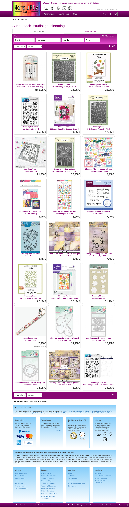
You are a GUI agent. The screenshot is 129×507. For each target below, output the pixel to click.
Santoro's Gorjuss (68, 411)
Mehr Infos (58, 431)
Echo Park (110, 411)
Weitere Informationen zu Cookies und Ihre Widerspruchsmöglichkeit (104, 505)
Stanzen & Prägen (46, 481)
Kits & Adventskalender (48, 496)
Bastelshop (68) (38, 31)
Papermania (71, 413)
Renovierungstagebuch (21, 488)
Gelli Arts (27, 413)
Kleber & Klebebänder (47, 491)
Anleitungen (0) (90, 31)
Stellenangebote (73, 478)
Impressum (98, 473)
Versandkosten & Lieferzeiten (76, 483)
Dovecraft (92, 411)
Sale (75, 14)
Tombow (94, 413)
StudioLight (87, 413)
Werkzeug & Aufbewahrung (49, 493)
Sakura (77, 413)
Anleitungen (49, 14)
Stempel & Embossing (47, 478)
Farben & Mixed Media (48, 488)
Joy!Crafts (34, 413)
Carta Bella (86, 411)
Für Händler (71, 476)
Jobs (106, 10)
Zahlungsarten (72, 486)
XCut (102, 413)
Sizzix (82, 413)
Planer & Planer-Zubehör (48, 476)
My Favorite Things (61, 413)
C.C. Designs (78, 411)
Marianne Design (50, 413)
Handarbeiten (19, 483)
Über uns (113, 10)
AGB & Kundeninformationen (103, 476)
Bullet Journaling (20, 478)
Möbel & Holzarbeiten (21, 486)
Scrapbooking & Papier (21, 473)
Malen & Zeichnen (20, 476)
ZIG (108, 413)
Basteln (17, 481)
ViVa (98, 413)
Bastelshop (64, 14)
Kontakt (100, 10)
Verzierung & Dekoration (48, 486)
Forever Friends (19, 413)
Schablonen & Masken (48, 483)
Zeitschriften (45, 498)
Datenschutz (98, 483)
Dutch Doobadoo (101, 411)
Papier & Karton (46, 473)
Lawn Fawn (40, 413)
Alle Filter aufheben (108, 36)
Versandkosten (42, 401)
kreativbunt (23, 19)
